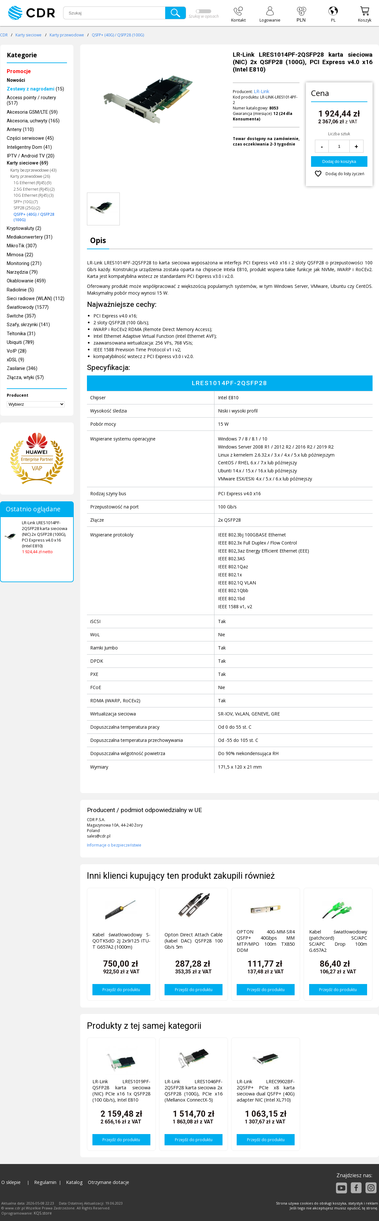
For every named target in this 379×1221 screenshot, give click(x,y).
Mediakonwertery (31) (29, 237)
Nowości (16, 80)
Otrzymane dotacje (108, 1182)
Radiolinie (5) (20, 290)
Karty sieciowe (28, 35)
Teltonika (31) (21, 333)
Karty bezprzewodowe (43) (33, 170)
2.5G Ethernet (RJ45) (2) (34, 189)
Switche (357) (21, 316)
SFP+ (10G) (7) (26, 201)
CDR (4, 35)
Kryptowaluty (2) (24, 228)
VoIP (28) (16, 351)
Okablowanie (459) (26, 281)
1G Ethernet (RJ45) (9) (32, 182)
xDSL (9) (15, 360)
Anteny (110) (20, 129)
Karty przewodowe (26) (30, 176)
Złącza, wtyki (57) (25, 377)
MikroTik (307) (22, 246)
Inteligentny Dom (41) (29, 147)
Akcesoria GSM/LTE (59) (32, 112)
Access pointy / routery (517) (31, 100)
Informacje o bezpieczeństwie (114, 845)
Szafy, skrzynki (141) (28, 324)
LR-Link (261, 91)
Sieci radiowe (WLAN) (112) (35, 298)
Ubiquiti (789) (20, 342)
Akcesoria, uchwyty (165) (33, 121)
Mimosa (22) (20, 255)
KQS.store (43, 1213)
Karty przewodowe (67, 35)
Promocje (19, 71)
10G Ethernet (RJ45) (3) (33, 195)
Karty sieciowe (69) (27, 163)
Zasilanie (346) (22, 368)
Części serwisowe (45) (30, 138)
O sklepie (11, 1182)
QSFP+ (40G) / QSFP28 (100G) (118, 35)
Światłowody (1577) (28, 307)
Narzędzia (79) (22, 272)
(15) (35, 89)
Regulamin (45, 1182)
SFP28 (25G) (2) (27, 208)
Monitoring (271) (24, 263)
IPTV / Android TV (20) (30, 156)
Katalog (74, 1182)
